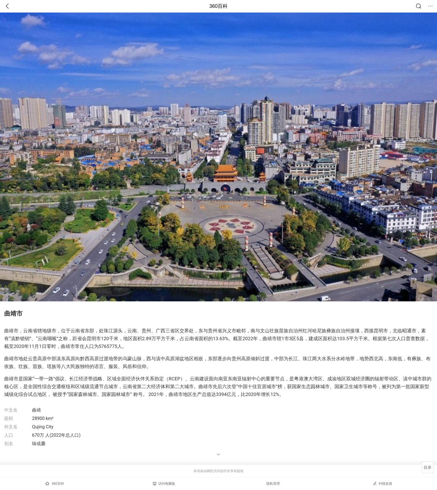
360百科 (218, 6)
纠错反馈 (382, 483)
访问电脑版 (164, 484)
